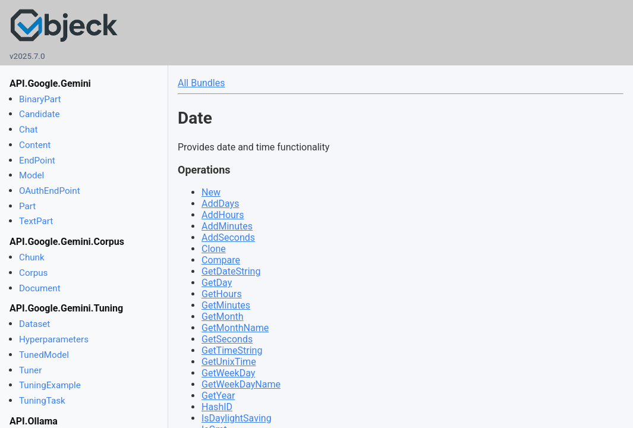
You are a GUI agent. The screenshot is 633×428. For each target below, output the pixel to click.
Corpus (33, 273)
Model (31, 175)
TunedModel (44, 355)
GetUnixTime (228, 361)
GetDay (216, 282)
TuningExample (50, 385)
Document (40, 288)
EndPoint (37, 160)
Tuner (30, 370)
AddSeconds (228, 237)
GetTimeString (231, 350)
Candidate (39, 114)
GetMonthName (235, 327)
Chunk (32, 257)
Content (35, 145)
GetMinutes (225, 305)
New (211, 192)
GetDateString (230, 271)
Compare (220, 260)
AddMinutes (227, 226)
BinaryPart (40, 99)
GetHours (221, 294)
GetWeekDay (228, 373)
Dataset (34, 324)
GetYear (218, 395)
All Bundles (201, 83)
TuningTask (42, 400)
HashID (216, 407)
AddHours (222, 215)
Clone (213, 248)
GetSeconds (227, 339)
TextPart (36, 221)
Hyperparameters (54, 339)
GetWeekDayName (241, 384)
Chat (28, 129)
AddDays (220, 203)
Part (27, 206)
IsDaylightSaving (236, 418)
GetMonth (222, 316)
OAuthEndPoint (49, 190)
